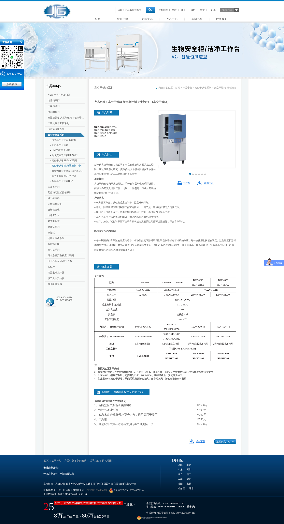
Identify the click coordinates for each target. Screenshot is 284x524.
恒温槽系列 (54, 112)
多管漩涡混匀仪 (56, 278)
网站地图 (107, 460)
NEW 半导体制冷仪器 (59, 94)
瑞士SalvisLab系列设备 (60, 261)
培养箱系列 (54, 100)
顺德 (189, 483)
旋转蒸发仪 (54, 209)
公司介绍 (122, 19)
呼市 (191, 488)
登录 (174, 9)
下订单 (212, 9)
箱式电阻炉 (54, 221)
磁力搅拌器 (54, 198)
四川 (189, 469)
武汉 (180, 474)
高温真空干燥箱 (60, 145)
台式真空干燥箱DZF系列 (65, 155)
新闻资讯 (147, 19)
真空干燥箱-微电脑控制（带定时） (68, 165)
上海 (180, 464)
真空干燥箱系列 (56, 134)
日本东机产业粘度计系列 (61, 255)
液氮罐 (51, 232)
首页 (177, 87)
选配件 (51, 267)
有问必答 (196, 19)
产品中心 (172, 19)
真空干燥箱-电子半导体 (64, 176)
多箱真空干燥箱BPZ (62, 181)
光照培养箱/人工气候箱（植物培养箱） (67, 117)
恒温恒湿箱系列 (56, 129)
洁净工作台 (54, 215)
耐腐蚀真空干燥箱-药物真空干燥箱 (68, 170)
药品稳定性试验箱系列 (59, 192)
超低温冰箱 (54, 244)
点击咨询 (11, 84)
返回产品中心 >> (225, 441)
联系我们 (221, 19)
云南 (180, 479)
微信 (193, 9)
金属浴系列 (54, 226)
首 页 (97, 19)
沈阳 (180, 483)
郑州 (189, 479)
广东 (180, 469)
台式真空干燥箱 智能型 (64, 140)
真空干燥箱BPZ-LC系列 (64, 160)
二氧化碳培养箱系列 (58, 123)
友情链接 (119, 460)
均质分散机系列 (56, 238)
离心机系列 (54, 249)
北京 (189, 464)
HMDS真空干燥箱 (61, 150)
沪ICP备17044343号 (96, 490)
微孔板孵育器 (55, 284)
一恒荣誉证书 (50, 473)
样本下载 (209, 183)
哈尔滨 (181, 488)
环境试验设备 (55, 204)
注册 (183, 9)
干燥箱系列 (54, 106)
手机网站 (163, 9)
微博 (202, 9)
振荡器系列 (54, 186)
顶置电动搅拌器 (56, 272)
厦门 (189, 474)
